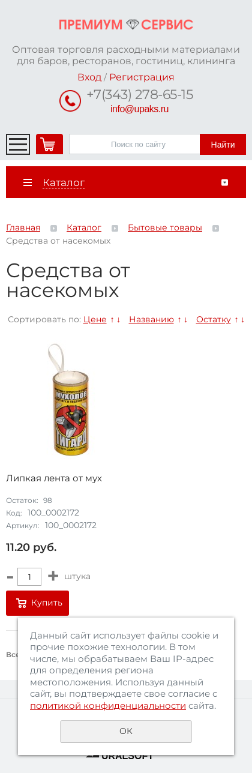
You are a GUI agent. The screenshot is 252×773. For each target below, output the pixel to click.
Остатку (213, 319)
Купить (46, 602)
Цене (95, 319)
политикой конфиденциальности (108, 705)
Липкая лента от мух (54, 478)
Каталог (84, 227)
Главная (23, 227)
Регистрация (142, 77)
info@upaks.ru (139, 109)
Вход (89, 77)
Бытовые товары (165, 227)
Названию (151, 319)
